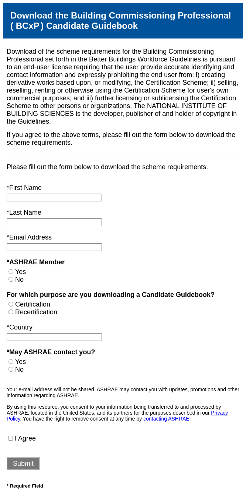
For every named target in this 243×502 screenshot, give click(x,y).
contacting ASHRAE (166, 419)
